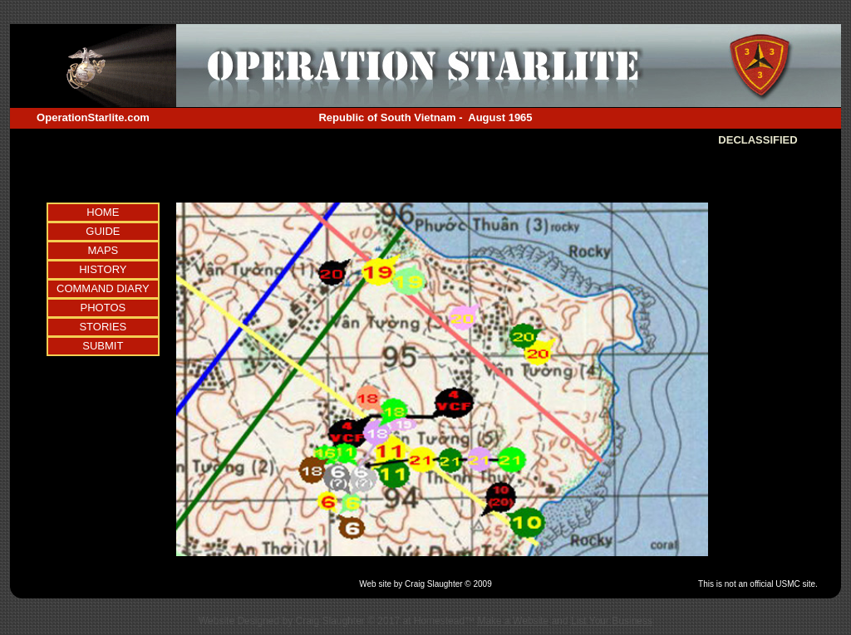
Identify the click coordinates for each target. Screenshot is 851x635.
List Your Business (611, 621)
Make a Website (512, 621)
